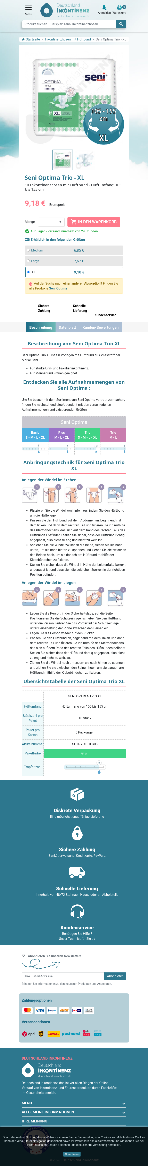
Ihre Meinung (34, 1121)
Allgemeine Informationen (48, 1112)
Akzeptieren (72, 1154)
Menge (30, 222)
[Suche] (74, 24)
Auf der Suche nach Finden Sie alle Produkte (73, 285)
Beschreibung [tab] (40, 327)
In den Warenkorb (94, 222)
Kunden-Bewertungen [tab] (101, 327)
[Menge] (51, 222)
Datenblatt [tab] (67, 327)
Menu (27, 1103)
